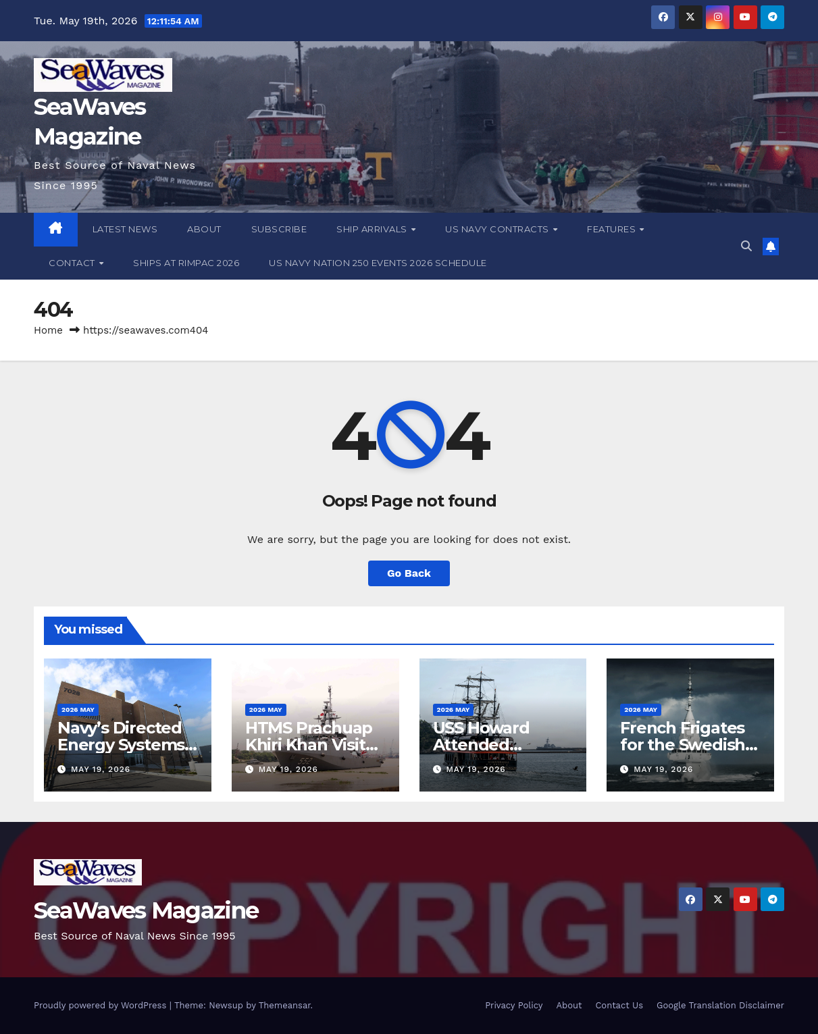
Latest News (125, 229)
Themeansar (285, 1005)
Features (612, 229)
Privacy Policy (513, 1005)
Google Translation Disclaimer (720, 1005)
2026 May (78, 709)
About (204, 229)
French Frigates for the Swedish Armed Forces (682, 744)
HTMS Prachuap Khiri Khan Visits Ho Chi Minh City (309, 744)
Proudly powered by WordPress (102, 1005)
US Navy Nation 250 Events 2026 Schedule (378, 262)
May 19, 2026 (100, 769)
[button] (746, 246)
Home (48, 330)
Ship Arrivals (372, 229)
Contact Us (619, 1005)
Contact (73, 262)
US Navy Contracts (498, 229)
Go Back (409, 573)
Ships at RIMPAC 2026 (186, 262)
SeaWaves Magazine (146, 910)
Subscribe (279, 229)
